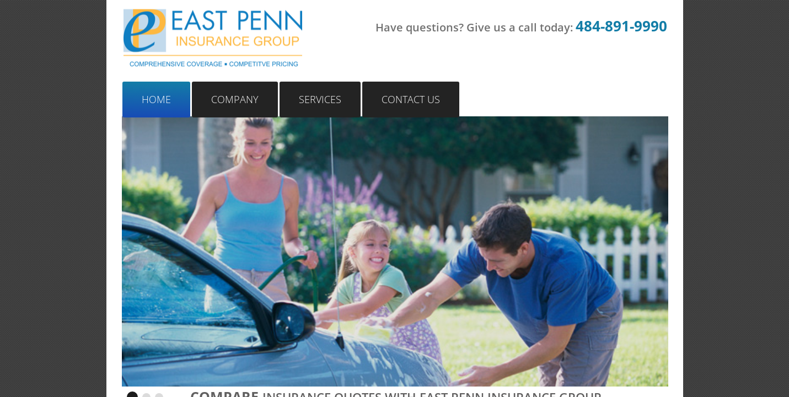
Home (156, 99)
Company (235, 99)
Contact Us (411, 99)
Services (320, 99)
